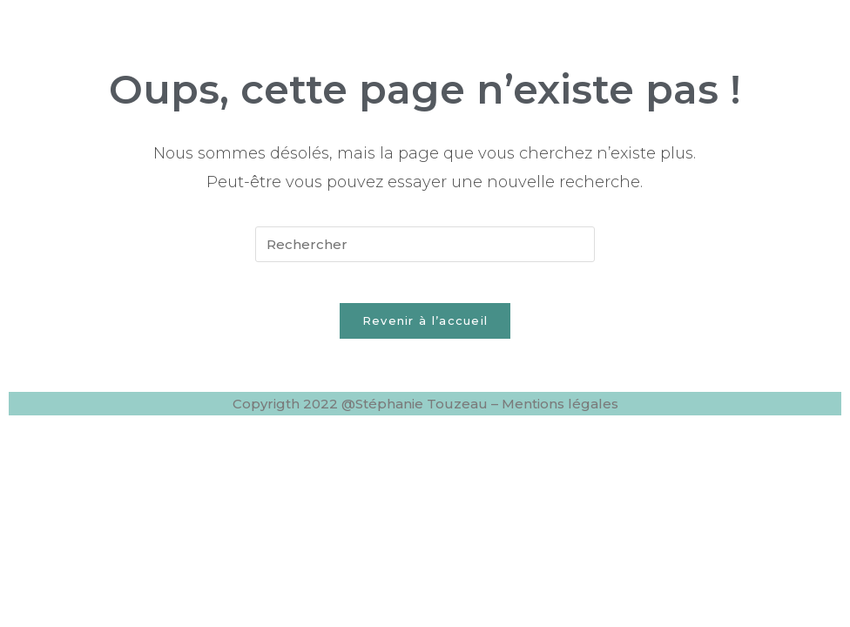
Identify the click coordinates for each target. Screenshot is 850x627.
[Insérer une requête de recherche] (425, 244)
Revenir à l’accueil (425, 333)
